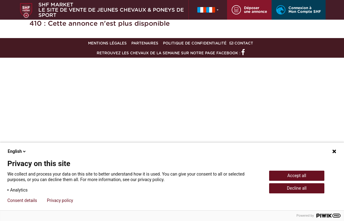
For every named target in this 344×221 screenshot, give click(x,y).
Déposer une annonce (249, 9)
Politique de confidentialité (194, 43)
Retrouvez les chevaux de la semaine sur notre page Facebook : (171, 53)
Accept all (296, 175)
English (17, 151)
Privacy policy (60, 200)
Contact (241, 43)
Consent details (22, 200)
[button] (208, 10)
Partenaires (144, 43)
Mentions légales (107, 43)
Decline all (297, 188)
